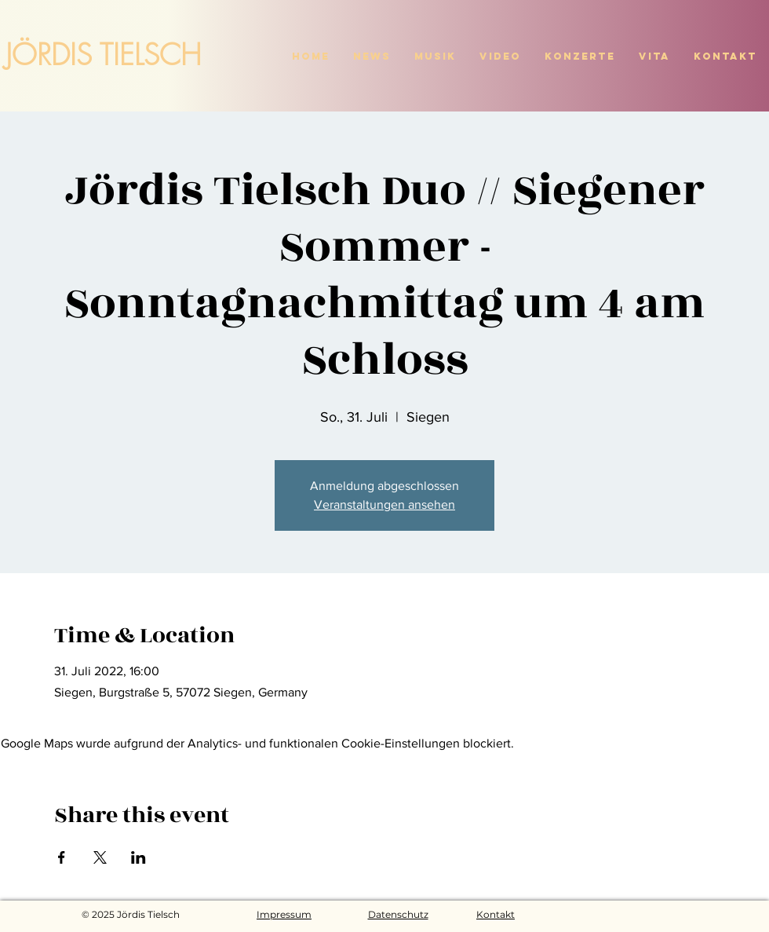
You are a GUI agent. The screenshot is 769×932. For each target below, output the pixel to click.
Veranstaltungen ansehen (384, 504)
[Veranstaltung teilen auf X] (100, 857)
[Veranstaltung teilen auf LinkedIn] (138, 857)
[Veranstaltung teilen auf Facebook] (61, 857)
